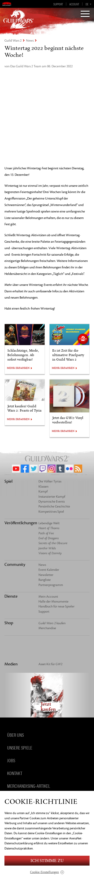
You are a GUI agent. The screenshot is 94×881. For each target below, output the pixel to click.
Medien (11, 664)
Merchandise (47, 628)
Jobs (11, 760)
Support (58, 4)
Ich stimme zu (47, 860)
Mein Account (48, 597)
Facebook (25, 469)
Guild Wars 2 (13, 40)
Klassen (43, 486)
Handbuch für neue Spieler (56, 606)
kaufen (52, 623)
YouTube (16, 469)
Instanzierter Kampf (51, 497)
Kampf (43, 491)
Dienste (11, 596)
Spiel (8, 481)
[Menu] (85, 14)
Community (14, 564)
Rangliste (44, 580)
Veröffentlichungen (20, 522)
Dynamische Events (51, 501)
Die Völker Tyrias (49, 481)
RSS (78, 469)
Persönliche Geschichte (54, 506)
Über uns (15, 734)
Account (74, 4)
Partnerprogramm (50, 585)
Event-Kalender (48, 570)
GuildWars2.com (18, 19)
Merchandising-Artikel (28, 785)
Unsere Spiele (19, 747)
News (30, 40)
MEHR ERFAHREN (18, 368)
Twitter (34, 469)
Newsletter (45, 575)
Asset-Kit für (50, 664)
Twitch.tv (43, 469)
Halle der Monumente (53, 601)
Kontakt (14, 772)
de (87, 4)
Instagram (52, 469)
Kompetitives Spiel (51, 512)
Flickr (69, 469)
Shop (8, 622)
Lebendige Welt (49, 523)
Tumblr (60, 469)
